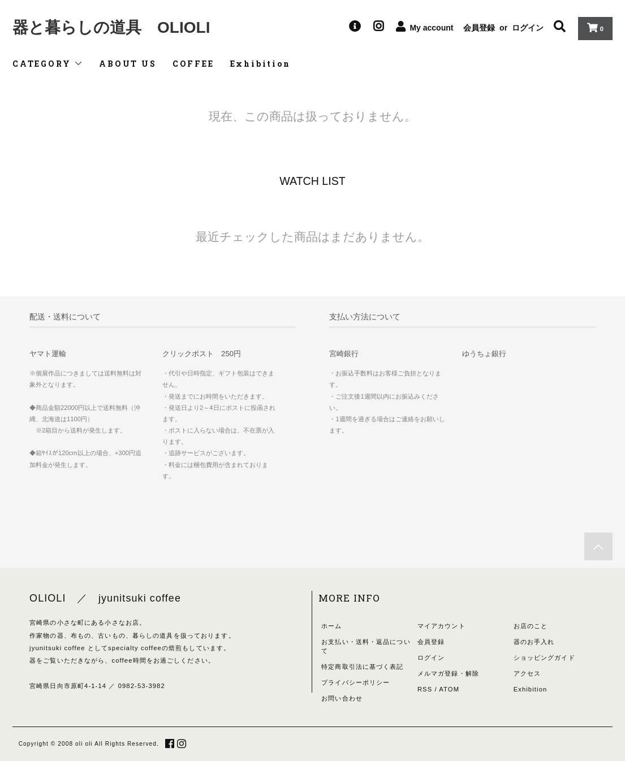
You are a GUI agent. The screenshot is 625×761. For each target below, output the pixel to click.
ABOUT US (127, 63)
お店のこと (531, 625)
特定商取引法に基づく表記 (362, 666)
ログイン (528, 27)
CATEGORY (47, 63)
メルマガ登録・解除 (448, 673)
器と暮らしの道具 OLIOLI (111, 27)
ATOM (449, 689)
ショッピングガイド (544, 657)
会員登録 (479, 27)
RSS (424, 689)
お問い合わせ (342, 698)
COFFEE (193, 63)
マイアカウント (441, 625)
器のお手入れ (534, 641)
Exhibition (260, 63)
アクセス (527, 673)
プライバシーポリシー (355, 682)
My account (431, 27)
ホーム (331, 625)
